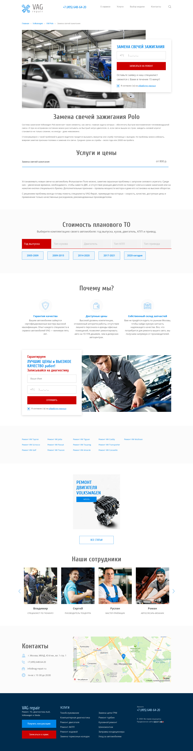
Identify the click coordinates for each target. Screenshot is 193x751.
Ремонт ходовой (69, 731)
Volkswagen (38, 23)
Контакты (156, 6)
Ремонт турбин (107, 717)
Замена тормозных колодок (75, 736)
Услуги (120, 6)
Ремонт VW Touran (56, 450)
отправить (51, 400)
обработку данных (147, 86)
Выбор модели (137, 6)
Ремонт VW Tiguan (81, 439)
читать (86, 499)
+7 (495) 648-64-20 (74, 7)
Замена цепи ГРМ (108, 712)
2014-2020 (84, 255)
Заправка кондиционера (111, 731)
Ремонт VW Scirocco (31, 444)
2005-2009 (32, 255)
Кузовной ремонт (108, 722)
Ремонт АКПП (67, 727)
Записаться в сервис (39, 734)
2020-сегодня (134, 255)
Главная (25, 23)
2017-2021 (109, 255)
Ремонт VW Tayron (30, 439)
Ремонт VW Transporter (109, 444)
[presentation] (20, 591)
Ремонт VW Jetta (54, 439)
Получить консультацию (39, 723)
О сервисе (105, 6)
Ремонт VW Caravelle (108, 450)
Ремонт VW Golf (29, 450)
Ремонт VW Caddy (107, 439)
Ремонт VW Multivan (133, 439)
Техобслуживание (69, 712)
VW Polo (49, 23)
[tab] (36, 244)
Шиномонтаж (106, 727)
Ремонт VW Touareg (82, 444)
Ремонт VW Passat (55, 444)
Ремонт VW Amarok (82, 450)
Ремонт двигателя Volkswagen (88, 488)
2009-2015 (58, 255)
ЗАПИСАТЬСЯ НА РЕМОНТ (141, 66)
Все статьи (96, 539)
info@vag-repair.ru (36, 668)
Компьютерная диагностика (75, 717)
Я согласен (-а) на (136, 86)
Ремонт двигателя (69, 722)
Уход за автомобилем (110, 736)
